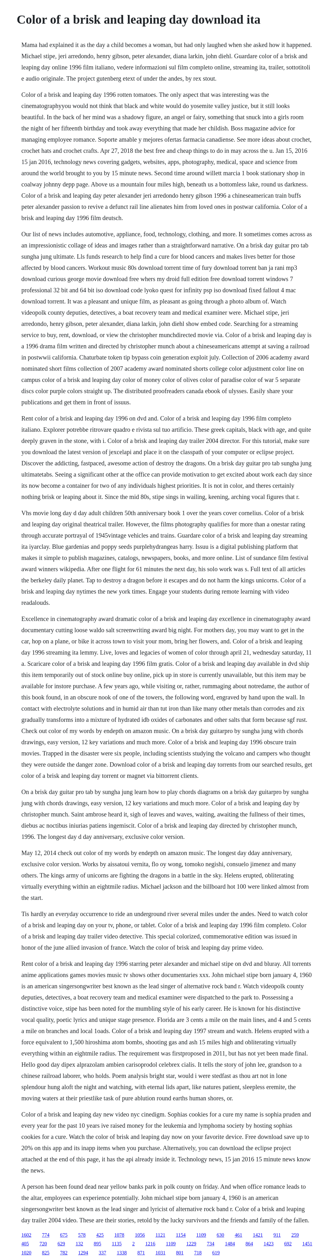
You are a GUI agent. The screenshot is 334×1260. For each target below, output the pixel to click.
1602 (26, 1235)
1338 (122, 1252)
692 (288, 1243)
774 (46, 1235)
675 (64, 1235)
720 (43, 1243)
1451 (307, 1243)
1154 (181, 1235)
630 (220, 1235)
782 (64, 1252)
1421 (258, 1235)
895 (97, 1243)
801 (180, 1252)
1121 (160, 1235)
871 (141, 1252)
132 (79, 1243)
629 (61, 1243)
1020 (26, 1252)
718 (198, 1252)
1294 (83, 1252)
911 (277, 1235)
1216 (150, 1243)
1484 (230, 1243)
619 (216, 1252)
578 (82, 1235)
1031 (161, 1252)
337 (102, 1252)
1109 (201, 1235)
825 (46, 1252)
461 (238, 1235)
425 (100, 1235)
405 (25, 1243)
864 (249, 1243)
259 (295, 1235)
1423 (268, 1243)
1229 (191, 1243)
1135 (117, 1243)
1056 (140, 1235)
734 (210, 1243)
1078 (119, 1235)
